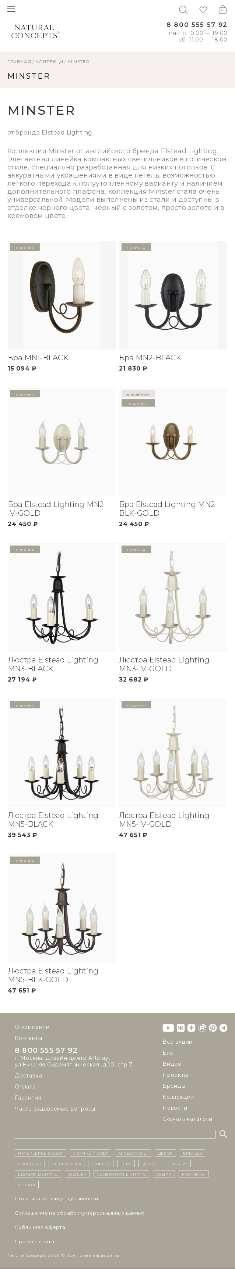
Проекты (175, 1075)
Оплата (25, 1086)
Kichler (77, 1173)
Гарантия (28, 1097)
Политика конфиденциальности (56, 1198)
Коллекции (51, 61)
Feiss (125, 1163)
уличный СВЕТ (90, 1153)
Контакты (28, 1038)
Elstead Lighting (38, 1173)
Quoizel (151, 1163)
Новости (174, 1108)
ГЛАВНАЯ (19, 61)
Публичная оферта (40, 1227)
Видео (172, 1064)
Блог (169, 1053)
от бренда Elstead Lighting (49, 132)
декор (165, 1153)
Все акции (177, 1042)
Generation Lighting (121, 1173)
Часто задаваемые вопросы (55, 1108)
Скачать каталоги (187, 1119)
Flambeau (30, 1163)
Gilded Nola (66, 1163)
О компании (32, 1027)
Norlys (179, 1163)
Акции (164, 1173)
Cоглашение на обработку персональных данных (80, 1213)
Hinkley (100, 1163)
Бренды (174, 1086)
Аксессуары (133, 1153)
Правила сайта (34, 1241)
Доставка (28, 1075)
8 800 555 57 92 (197, 24)
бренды (192, 1153)
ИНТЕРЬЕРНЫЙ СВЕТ (40, 1153)
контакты (193, 1173)
